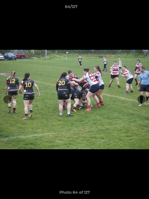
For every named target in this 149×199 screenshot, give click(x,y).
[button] (129, 8)
